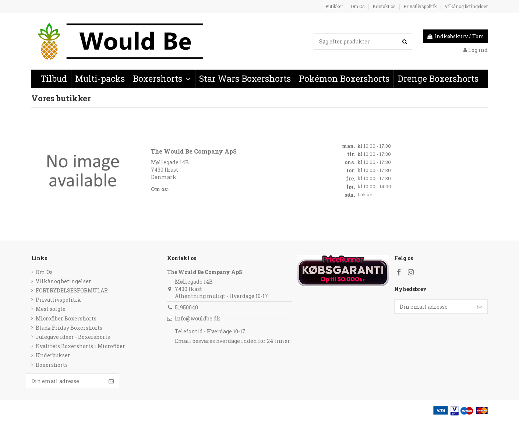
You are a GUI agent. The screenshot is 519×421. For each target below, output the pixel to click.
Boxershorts (52, 364)
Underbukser (53, 355)
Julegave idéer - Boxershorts (73, 336)
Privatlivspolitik (420, 6)
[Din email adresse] (433, 307)
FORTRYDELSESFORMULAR (72, 290)
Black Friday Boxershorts (69, 327)
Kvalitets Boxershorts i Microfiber (80, 346)
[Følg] (479, 307)
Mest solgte (51, 308)
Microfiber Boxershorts (66, 318)
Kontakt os (385, 6)
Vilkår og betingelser (466, 6)
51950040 (186, 307)
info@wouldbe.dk (197, 318)
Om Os (358, 6)
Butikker (334, 6)
